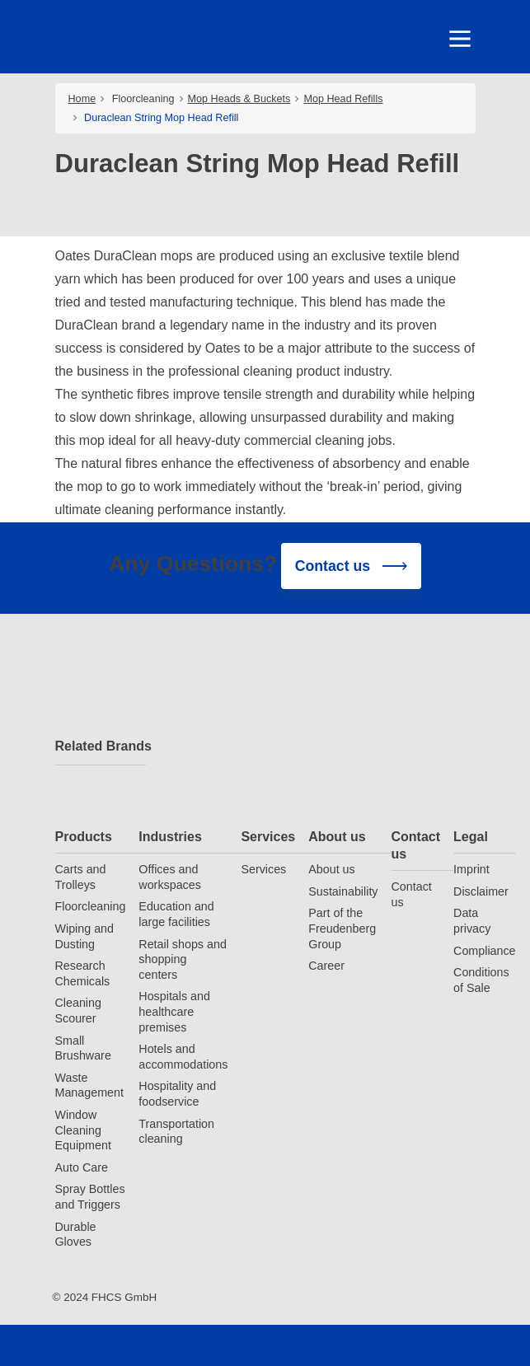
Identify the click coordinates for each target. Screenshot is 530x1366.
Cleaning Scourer (78, 1010)
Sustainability (343, 891)
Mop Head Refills (342, 99)
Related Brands (100, 746)
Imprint (471, 869)
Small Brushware (83, 1048)
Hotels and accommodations (182, 1056)
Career (326, 965)
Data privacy (471, 920)
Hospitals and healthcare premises (174, 1011)
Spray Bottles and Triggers (90, 1196)
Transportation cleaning (176, 1131)
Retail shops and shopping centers (182, 959)
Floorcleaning (143, 99)
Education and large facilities (175, 914)
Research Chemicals (82, 973)
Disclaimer (481, 891)
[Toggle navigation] (459, 38)
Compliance (484, 950)
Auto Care (81, 1167)
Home (82, 99)
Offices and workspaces (169, 877)
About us (336, 837)
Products (83, 837)
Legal (470, 837)
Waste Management (89, 1085)
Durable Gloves (75, 1234)
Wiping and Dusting (85, 936)
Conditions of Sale (481, 980)
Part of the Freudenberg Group (342, 928)
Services (268, 837)
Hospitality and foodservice (177, 1093)
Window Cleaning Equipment (83, 1130)
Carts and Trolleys (80, 877)
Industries (169, 837)
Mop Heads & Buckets (239, 99)
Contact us (416, 845)
